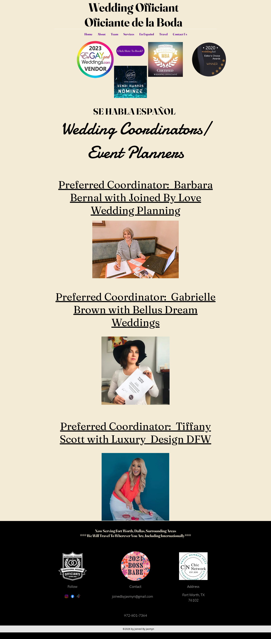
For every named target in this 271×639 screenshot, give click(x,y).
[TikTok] (78, 596)
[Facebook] (72, 596)
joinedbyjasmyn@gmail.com (132, 596)
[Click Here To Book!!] (130, 51)
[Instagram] (66, 596)
